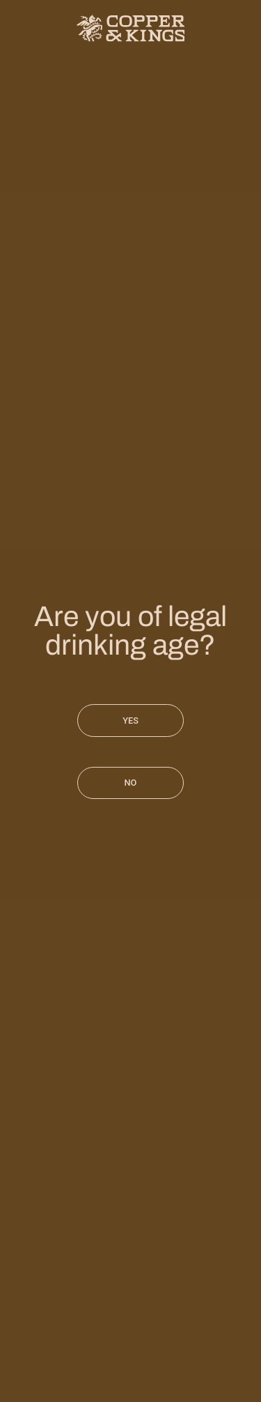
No (131, 782)
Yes (130, 720)
